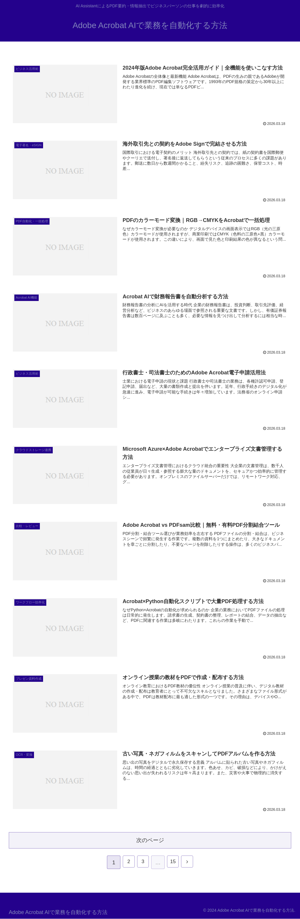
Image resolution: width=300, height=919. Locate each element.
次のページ (150, 839)
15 (174, 863)
